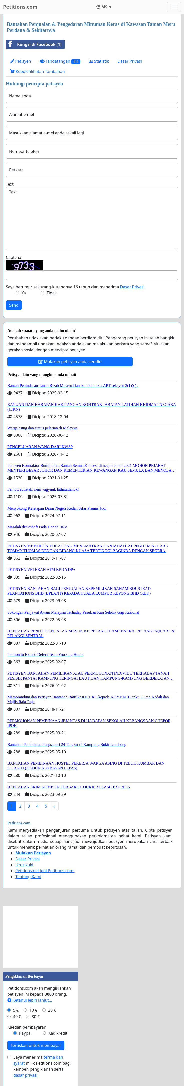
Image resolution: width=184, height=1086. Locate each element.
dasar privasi (25, 1075)
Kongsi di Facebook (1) (34, 44)
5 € (16, 1010)
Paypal (25, 1033)
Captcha (13, 257)
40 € (17, 1016)
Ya (24, 293)
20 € (52, 1010)
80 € (36, 1016)
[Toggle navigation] (174, 7)
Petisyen (20, 61)
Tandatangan (60, 61)
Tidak (52, 293)
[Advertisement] (40, 937)
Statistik (99, 61)
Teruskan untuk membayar (36, 1045)
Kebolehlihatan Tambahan (37, 71)
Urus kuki (24, 865)
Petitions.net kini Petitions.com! (44, 870)
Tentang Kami (28, 876)
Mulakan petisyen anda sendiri (70, 361)
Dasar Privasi (129, 61)
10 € (33, 1010)
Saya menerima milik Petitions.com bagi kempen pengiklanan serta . (42, 1066)
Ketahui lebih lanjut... (29, 1000)
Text (10, 184)
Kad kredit (57, 1033)
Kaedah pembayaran (26, 1027)
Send (14, 305)
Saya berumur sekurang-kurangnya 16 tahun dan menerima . (75, 287)
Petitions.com (20, 6)
